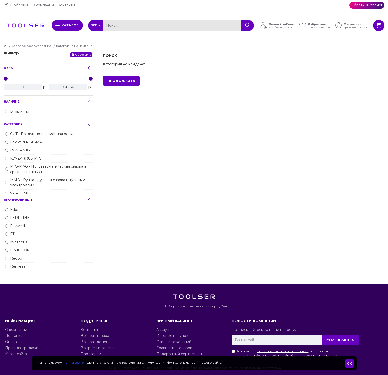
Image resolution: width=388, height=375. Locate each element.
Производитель (18, 199)
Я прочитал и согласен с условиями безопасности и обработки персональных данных (284, 353)
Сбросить (83, 54)
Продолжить (121, 81)
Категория (13, 124)
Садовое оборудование (31, 46)
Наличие (12, 101)
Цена (8, 68)
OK (349, 363)
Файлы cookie (73, 362)
